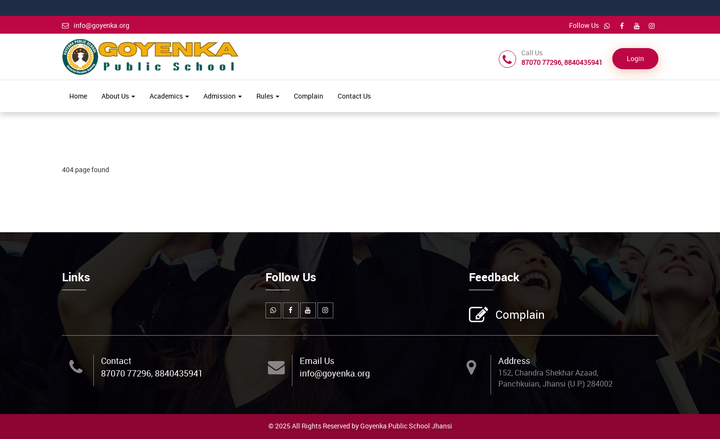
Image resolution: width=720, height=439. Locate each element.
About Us (118, 95)
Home (78, 95)
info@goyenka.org (95, 25)
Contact (116, 360)
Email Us (317, 360)
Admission (222, 95)
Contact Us (354, 95)
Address (514, 360)
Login (635, 58)
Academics (169, 95)
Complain (308, 95)
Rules (267, 95)
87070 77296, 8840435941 (152, 373)
